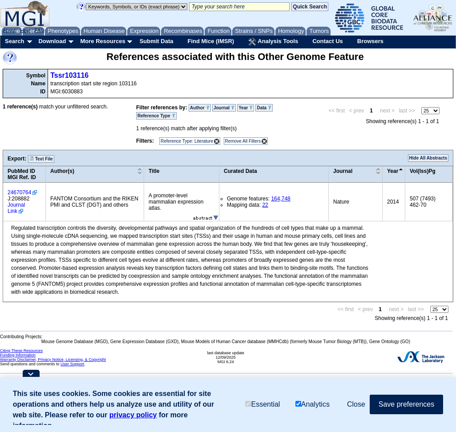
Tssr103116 (69, 75)
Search (14, 41)
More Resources (102, 41)
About (9, 30)
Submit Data (157, 41)
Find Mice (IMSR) (210, 41)
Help (25, 30)
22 (265, 205)
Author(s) (62, 171)
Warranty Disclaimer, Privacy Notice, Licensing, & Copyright (53, 359)
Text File (41, 158)
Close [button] (356, 404)
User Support (72, 364)
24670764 (19, 192)
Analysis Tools (273, 42)
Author (200, 107)
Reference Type (156, 115)
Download (52, 41)
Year (245, 107)
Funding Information (18, 355)
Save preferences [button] (406, 404)
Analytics (312, 404)
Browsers (370, 41)
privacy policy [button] (133, 415)
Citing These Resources (21, 350)
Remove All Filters (243, 141)
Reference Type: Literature (187, 141)
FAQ (39, 30)
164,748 (280, 199)
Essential (262, 404)
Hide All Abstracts (428, 158)
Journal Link (16, 208)
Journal (224, 107)
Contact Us (327, 41)
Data (264, 107)
